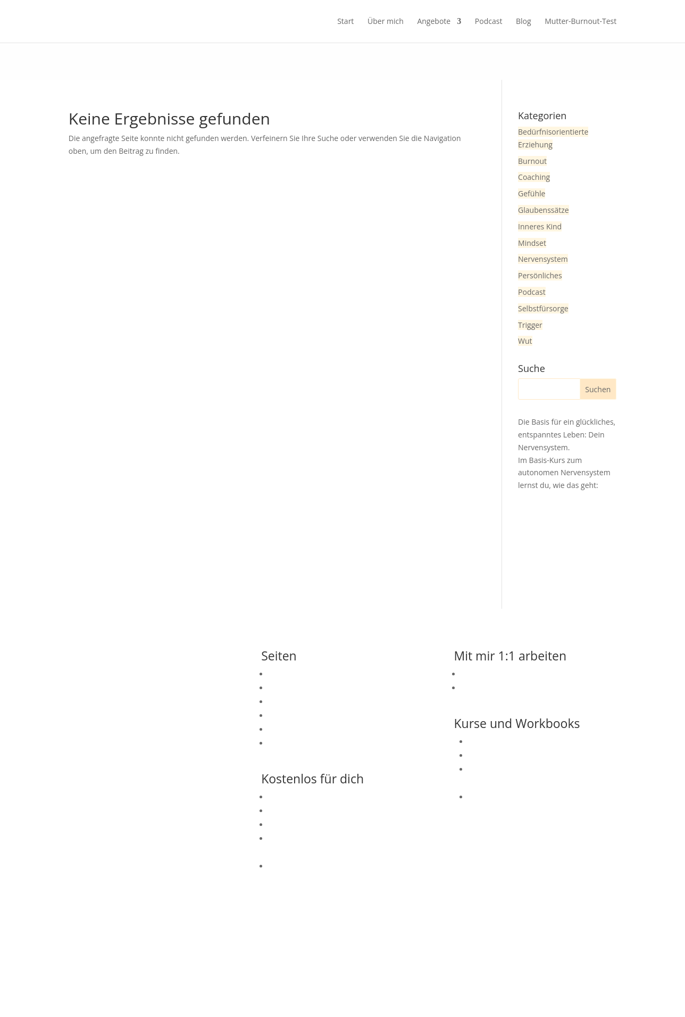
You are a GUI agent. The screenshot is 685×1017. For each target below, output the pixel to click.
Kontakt (282, 674)
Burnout (532, 161)
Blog (523, 22)
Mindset (532, 243)
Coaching (534, 177)
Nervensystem (543, 259)
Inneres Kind (540, 226)
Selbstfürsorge (543, 308)
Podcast (489, 22)
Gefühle (531, 193)
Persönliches (540, 275)
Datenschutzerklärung (427, 969)
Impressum (350, 969)
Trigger (530, 325)
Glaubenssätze (543, 210)
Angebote (433, 22)
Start (345, 22)
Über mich (385, 22)
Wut (525, 341)
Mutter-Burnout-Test (580, 22)
